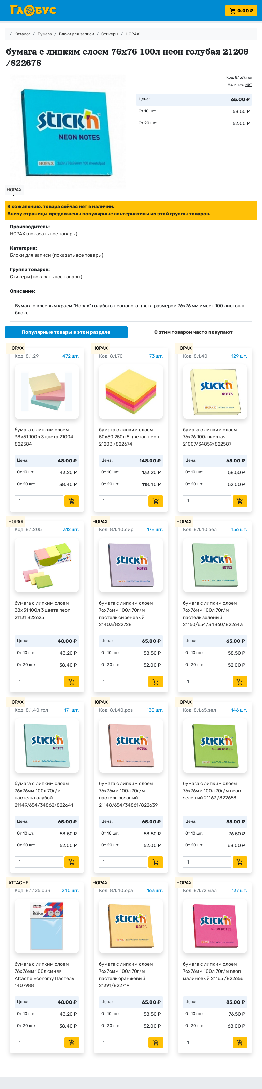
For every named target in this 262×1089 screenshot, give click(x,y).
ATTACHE (18, 883)
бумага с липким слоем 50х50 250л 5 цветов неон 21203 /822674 (129, 437)
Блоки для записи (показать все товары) (56, 255)
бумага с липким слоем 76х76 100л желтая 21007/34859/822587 (210, 437)
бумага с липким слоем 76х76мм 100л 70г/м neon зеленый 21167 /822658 (212, 791)
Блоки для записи (76, 34)
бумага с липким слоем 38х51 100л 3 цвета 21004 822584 (44, 437)
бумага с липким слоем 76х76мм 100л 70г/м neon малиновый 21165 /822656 (213, 971)
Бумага (45, 34)
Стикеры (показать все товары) (46, 277)
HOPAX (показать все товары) (43, 234)
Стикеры (109, 34)
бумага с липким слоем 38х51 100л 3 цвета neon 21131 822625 (42, 610)
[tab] (66, 332)
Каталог (22, 34)
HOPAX (133, 34)
